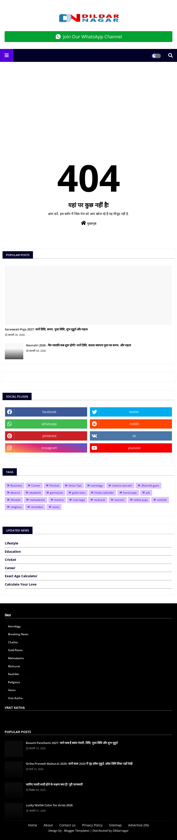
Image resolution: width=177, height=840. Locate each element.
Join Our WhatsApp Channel (88, 36)
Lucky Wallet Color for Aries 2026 (49, 805)
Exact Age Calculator (21, 576)
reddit (134, 424)
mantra (59, 500)
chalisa (13, 642)
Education (13, 551)
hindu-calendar (104, 493)
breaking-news (18, 634)
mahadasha (37, 500)
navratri (119, 500)
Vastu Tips (75, 485)
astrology (97, 485)
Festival (54, 485)
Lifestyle (11, 543)
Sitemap (115, 825)
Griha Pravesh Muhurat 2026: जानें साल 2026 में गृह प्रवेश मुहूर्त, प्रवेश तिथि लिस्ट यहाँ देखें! (79, 763)
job (148, 493)
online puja (141, 500)
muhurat (99, 500)
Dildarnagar (121, 830)
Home (32, 825)
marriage (79, 500)
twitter (134, 412)
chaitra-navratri (122, 485)
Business (16, 485)
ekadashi (35, 493)
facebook (49, 412)
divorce (15, 493)
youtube (134, 448)
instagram (49, 448)
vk (134, 436)
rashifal (162, 500)
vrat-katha (15, 698)
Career (35, 485)
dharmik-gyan (150, 485)
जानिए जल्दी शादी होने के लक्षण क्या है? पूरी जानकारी (54, 784)
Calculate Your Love (20, 584)
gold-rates (78, 493)
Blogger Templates (76, 830)
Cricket (10, 559)
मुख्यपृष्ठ (88, 223)
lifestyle (16, 500)
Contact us (67, 825)
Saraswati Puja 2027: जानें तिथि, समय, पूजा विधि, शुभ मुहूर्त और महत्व (46, 329)
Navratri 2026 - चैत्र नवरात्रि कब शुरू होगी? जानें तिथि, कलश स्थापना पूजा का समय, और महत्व (78, 345)
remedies (37, 507)
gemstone (56, 493)
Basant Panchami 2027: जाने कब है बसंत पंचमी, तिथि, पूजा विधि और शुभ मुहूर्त (72, 743)
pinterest (49, 436)
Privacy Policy (92, 825)
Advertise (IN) (138, 825)
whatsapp (49, 424)
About (48, 825)
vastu (55, 507)
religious (16, 507)
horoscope (130, 493)
